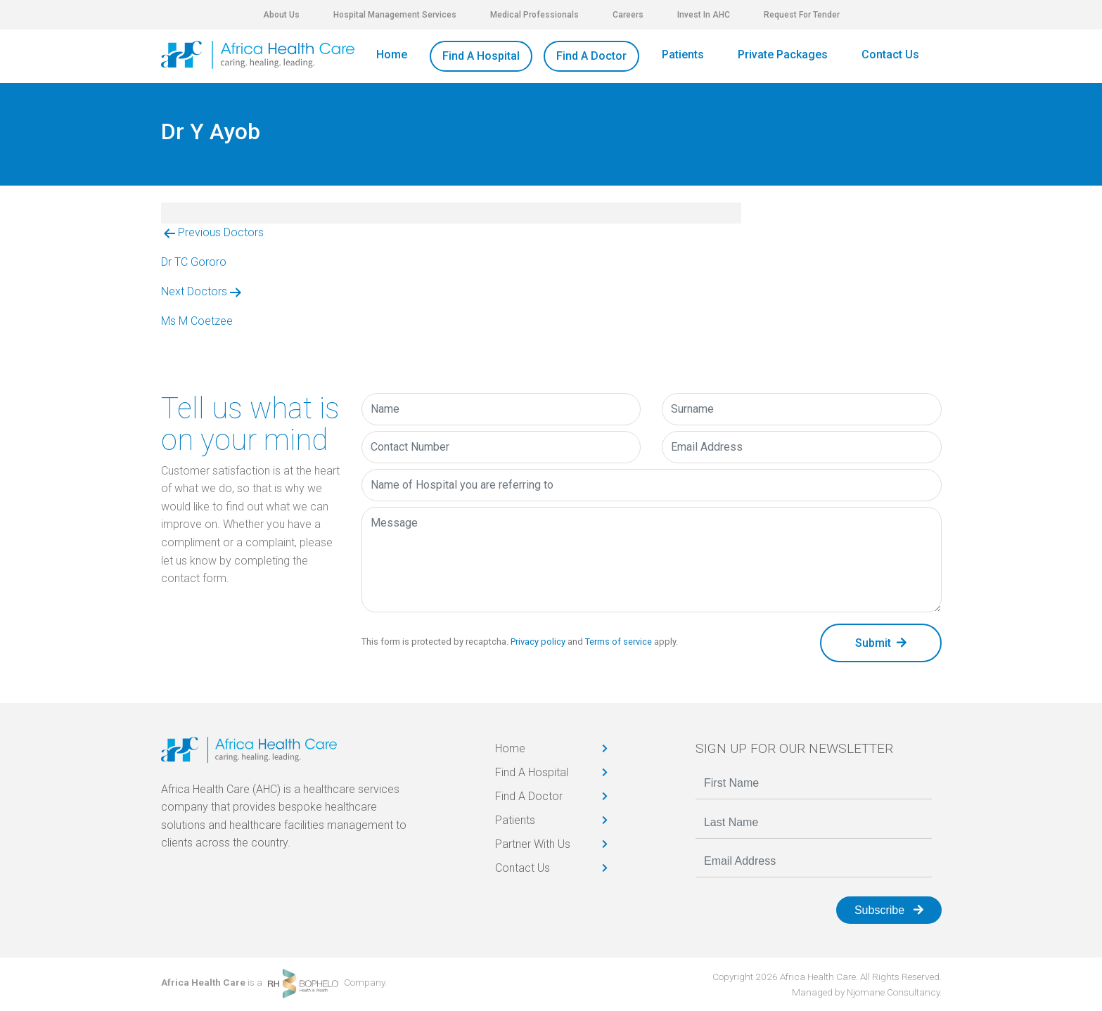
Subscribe (888, 910)
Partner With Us (532, 844)
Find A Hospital (481, 56)
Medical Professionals (534, 15)
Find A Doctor (591, 56)
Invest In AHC (703, 15)
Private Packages (783, 54)
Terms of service (618, 641)
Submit (880, 643)
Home (391, 54)
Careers (628, 15)
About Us (281, 15)
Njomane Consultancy (893, 992)
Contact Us (890, 54)
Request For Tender (802, 15)
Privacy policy (538, 641)
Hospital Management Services (394, 15)
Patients (683, 54)
